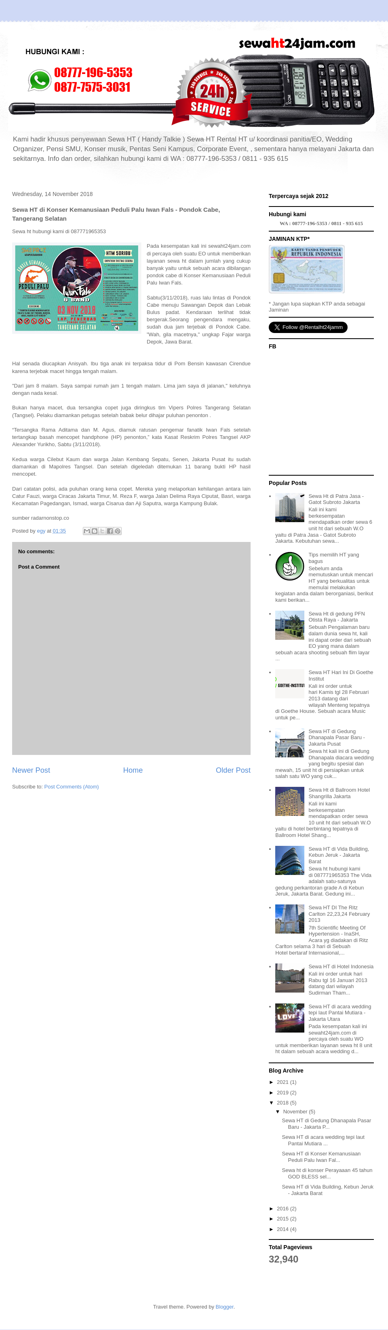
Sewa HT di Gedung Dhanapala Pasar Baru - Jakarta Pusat (336, 737)
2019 (283, 1093)
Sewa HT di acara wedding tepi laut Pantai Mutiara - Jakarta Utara (339, 1012)
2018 (283, 1103)
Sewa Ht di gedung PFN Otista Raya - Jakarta (336, 617)
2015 (283, 1219)
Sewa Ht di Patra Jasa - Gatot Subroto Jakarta (336, 499)
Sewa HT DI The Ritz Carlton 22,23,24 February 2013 (339, 913)
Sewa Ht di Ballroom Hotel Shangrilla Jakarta (339, 793)
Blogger (225, 1307)
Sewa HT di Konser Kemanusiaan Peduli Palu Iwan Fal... (321, 1157)
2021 (283, 1082)
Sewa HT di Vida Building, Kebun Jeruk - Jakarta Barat (338, 855)
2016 (283, 1209)
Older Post (233, 770)
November (296, 1112)
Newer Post (31, 770)
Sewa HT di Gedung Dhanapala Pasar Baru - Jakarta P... (326, 1123)
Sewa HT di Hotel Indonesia (340, 966)
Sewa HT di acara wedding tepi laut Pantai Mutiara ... (323, 1140)
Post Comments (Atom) (71, 787)
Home (133, 770)
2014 (283, 1229)
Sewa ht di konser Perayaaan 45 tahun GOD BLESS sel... (327, 1173)
